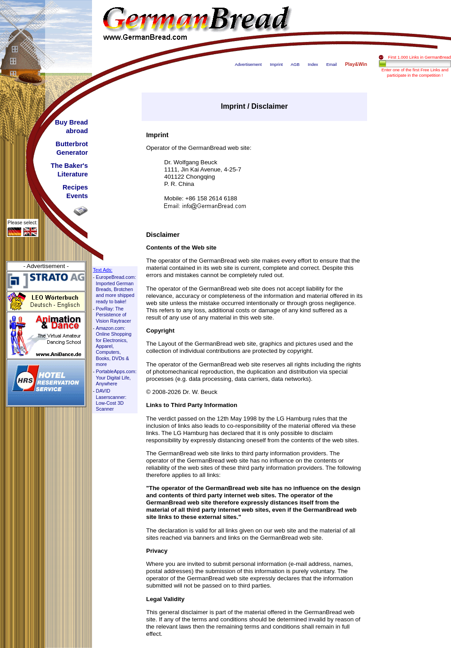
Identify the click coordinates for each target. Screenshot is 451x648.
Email (331, 64)
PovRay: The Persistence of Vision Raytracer (113, 315)
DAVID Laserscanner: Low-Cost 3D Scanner (111, 400)
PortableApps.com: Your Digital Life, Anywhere (116, 377)
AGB (295, 64)
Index (313, 64)
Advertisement (248, 64)
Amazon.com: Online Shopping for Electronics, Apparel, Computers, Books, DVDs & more (114, 346)
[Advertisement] (415, 228)
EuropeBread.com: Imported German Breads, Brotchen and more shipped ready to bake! (116, 289)
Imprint (276, 64)
